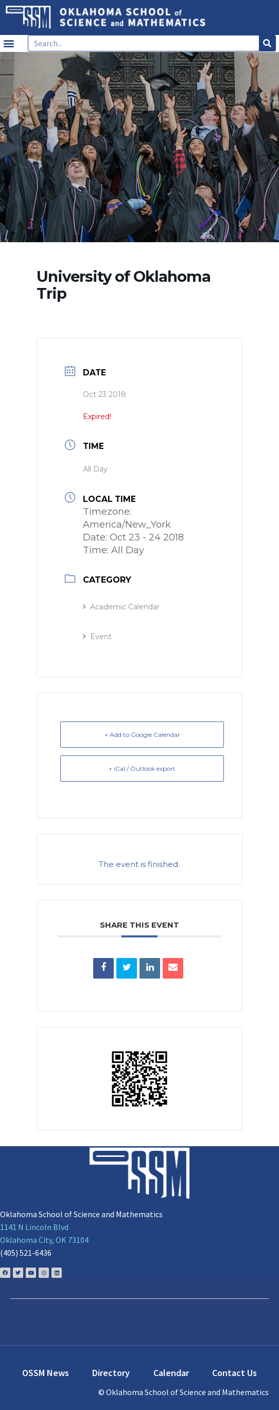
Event (97, 636)
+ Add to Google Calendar (142, 734)
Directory (111, 1373)
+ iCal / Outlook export (142, 768)
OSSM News (45, 1373)
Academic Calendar (121, 606)
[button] (8, 43)
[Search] (267, 43)
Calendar (171, 1373)
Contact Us (234, 1373)
